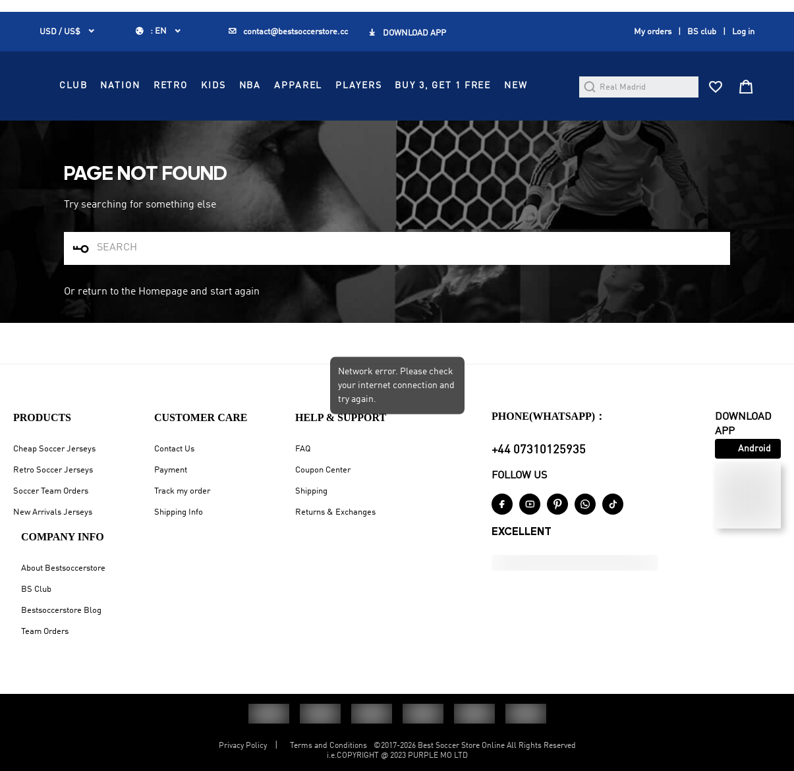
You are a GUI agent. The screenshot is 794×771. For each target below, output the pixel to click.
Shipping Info (178, 512)
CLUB (299, 96)
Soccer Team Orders (50, 491)
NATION (346, 96)
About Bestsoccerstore (63, 568)
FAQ (302, 449)
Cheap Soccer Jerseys (54, 449)
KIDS (439, 96)
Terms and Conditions (328, 746)
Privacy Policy (243, 746)
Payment (170, 470)
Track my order (182, 491)
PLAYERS (308, 126)
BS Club (36, 589)
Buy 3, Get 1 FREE (393, 126)
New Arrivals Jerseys (52, 512)
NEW (466, 126)
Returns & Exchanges (335, 512)
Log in (743, 36)
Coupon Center (323, 470)
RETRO (397, 96)
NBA (476, 96)
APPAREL (524, 96)
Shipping (311, 491)
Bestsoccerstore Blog (61, 610)
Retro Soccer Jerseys (53, 470)
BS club (701, 36)
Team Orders (45, 631)
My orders (652, 36)
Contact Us (174, 449)
